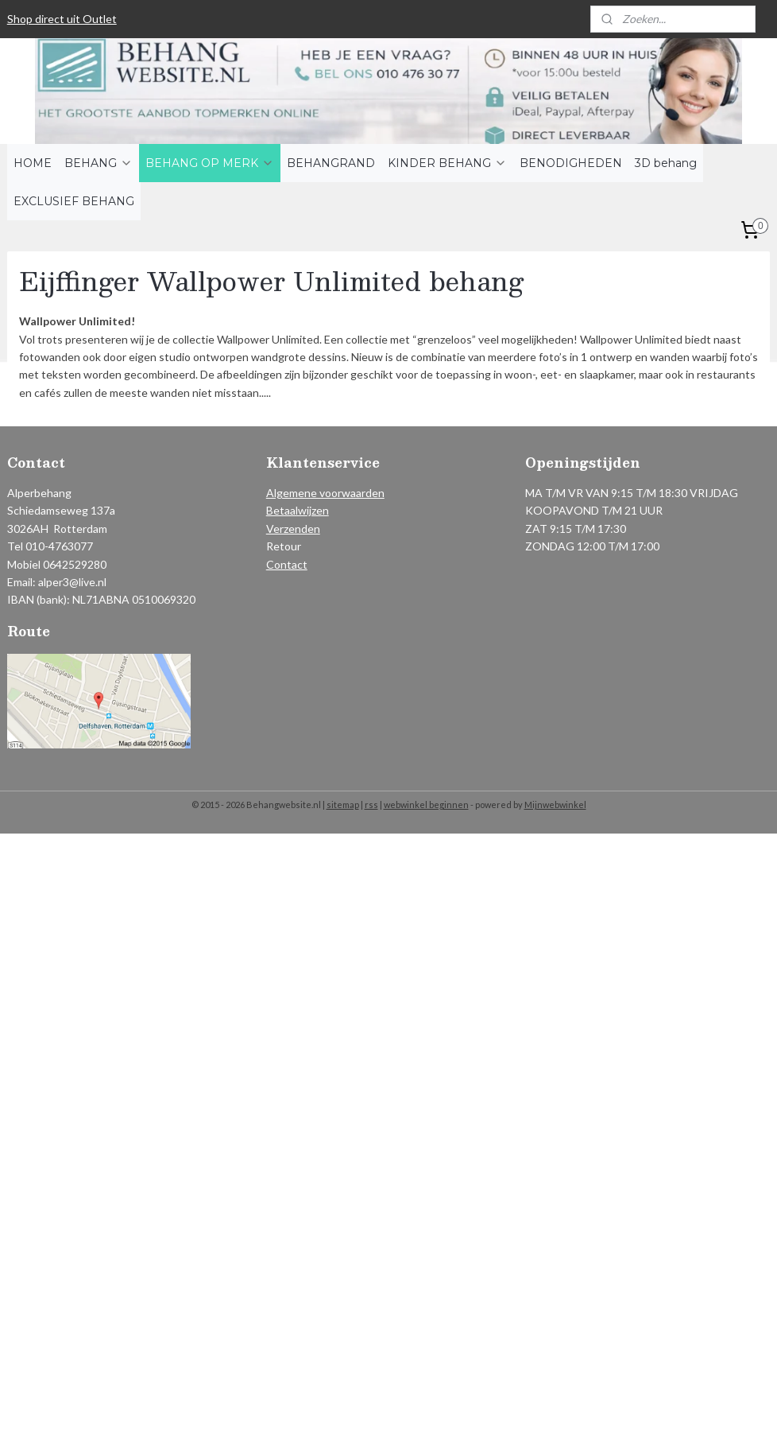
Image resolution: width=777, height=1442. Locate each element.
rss (371, 804)
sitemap (343, 804)
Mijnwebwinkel (555, 804)
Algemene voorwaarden (325, 492)
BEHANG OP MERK (209, 163)
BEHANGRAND (331, 163)
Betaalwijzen (297, 510)
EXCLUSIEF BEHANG (74, 201)
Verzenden (293, 528)
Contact (286, 564)
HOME (33, 163)
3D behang (666, 163)
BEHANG (98, 163)
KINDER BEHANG (447, 163)
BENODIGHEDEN (571, 163)
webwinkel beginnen (426, 804)
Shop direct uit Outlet (62, 18)
